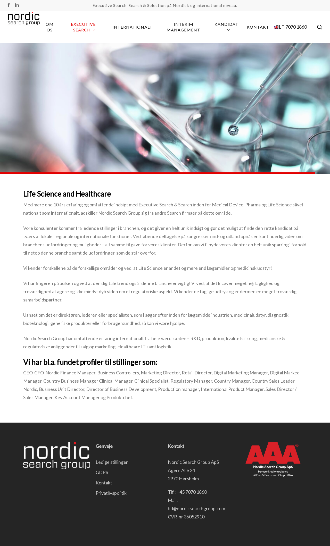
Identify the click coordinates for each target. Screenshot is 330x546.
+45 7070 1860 (192, 492)
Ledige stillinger (112, 462)
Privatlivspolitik (111, 493)
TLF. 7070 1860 (291, 27)
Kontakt (104, 482)
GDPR (102, 472)
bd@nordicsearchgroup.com (196, 508)
